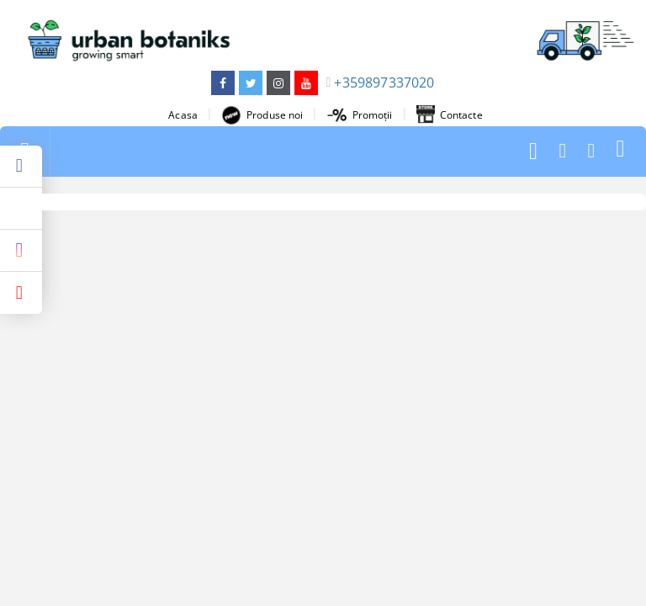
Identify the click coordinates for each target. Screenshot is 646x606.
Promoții (360, 115)
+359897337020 (384, 82)
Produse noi (262, 115)
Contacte (449, 115)
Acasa (183, 115)
